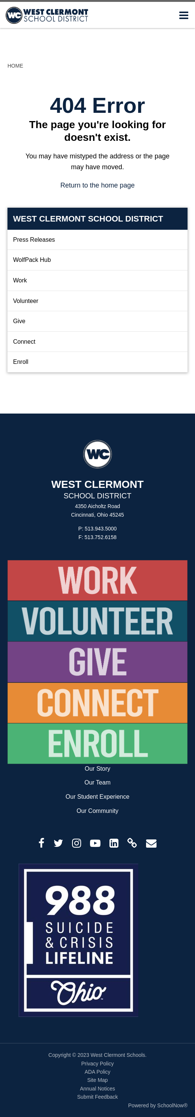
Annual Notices (97, 1089)
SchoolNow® (172, 1105)
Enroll (20, 362)
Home (15, 66)
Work (20, 280)
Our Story (97, 768)
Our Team (97, 782)
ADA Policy (97, 1072)
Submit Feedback (97, 1097)
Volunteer (25, 301)
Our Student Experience (98, 796)
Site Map (97, 1080)
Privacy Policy (97, 1064)
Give (19, 321)
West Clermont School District (88, 218)
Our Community (97, 811)
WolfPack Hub (32, 260)
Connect (24, 341)
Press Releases (34, 239)
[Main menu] (184, 15)
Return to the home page (97, 185)
